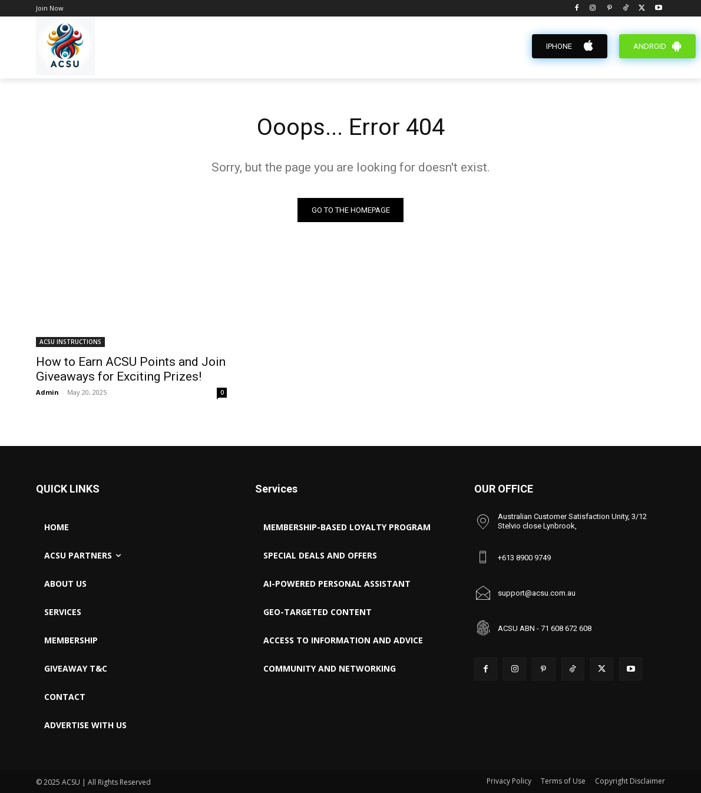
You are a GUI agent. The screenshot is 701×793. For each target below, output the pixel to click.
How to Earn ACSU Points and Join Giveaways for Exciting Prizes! (131, 369)
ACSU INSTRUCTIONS (70, 342)
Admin (47, 392)
